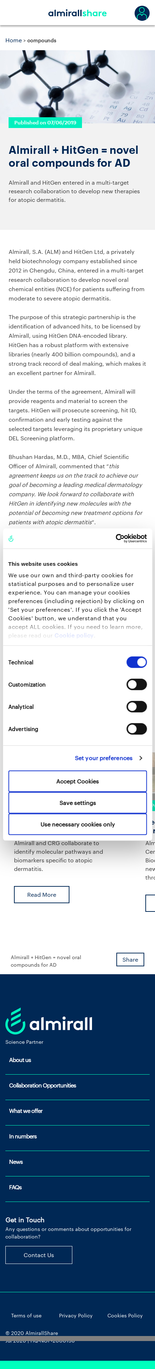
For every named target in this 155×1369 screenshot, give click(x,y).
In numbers (23, 1136)
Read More (41, 894)
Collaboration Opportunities (42, 1085)
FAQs (15, 1187)
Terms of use (26, 1315)
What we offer (25, 1110)
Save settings (77, 802)
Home (13, 40)
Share (130, 959)
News (16, 1161)
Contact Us (39, 1254)
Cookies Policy (125, 1315)
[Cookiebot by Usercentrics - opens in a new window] (115, 538)
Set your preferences (103, 757)
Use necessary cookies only (77, 823)
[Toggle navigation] (14, 12)
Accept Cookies (77, 780)
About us (20, 1059)
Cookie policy (74, 635)
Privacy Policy (76, 1315)
